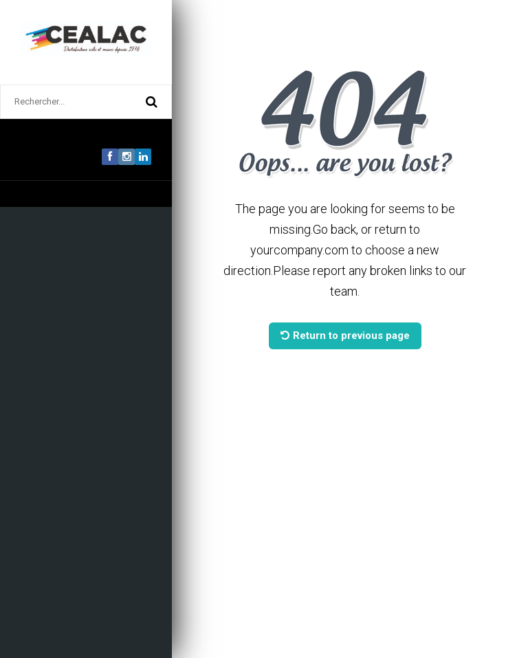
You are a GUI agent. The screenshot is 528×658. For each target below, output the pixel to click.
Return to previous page (345, 335)
